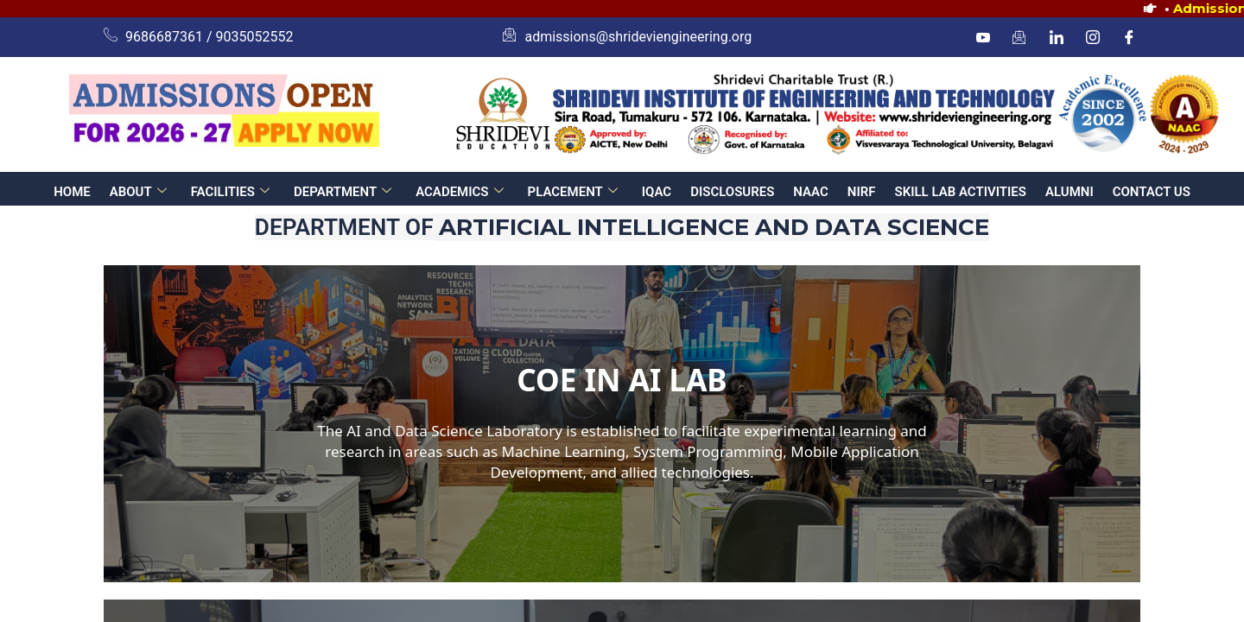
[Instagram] (1093, 37)
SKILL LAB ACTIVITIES (960, 192)
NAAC (810, 192)
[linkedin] (1056, 37)
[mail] (1019, 37)
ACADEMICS (459, 192)
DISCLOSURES (732, 192)
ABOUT (138, 192)
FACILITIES (230, 192)
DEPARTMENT (342, 192)
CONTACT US (1151, 192)
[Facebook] (1129, 37)
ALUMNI (1069, 192)
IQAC (656, 192)
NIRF (861, 192)
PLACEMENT (573, 192)
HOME (72, 192)
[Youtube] (983, 37)
